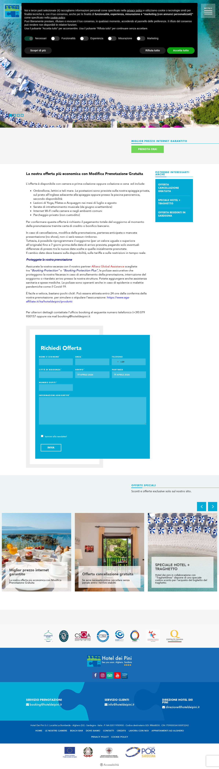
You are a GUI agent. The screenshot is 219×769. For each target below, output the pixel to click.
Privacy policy (100, 737)
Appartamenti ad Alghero (168, 731)
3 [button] (18, 115)
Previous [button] (201, 506)
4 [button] (22, 115)
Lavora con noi (139, 731)
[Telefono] (129, 362)
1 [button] (10, 115)
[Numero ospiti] (56, 387)
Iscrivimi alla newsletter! (54, 436)
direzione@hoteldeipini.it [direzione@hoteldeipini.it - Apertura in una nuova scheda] (179, 707)
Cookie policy (119, 737)
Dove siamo (93, 731)
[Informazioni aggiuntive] (92, 411)
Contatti (108, 731)
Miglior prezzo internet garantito (29, 572)
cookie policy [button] (57, 17)
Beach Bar (76, 731)
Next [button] (212, 506)
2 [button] (14, 115)
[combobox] (118, 362)
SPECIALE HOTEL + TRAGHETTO (169, 202)
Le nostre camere (56, 731)
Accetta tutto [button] (181, 50)
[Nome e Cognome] (56, 362)
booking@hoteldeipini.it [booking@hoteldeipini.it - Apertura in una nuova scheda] (46, 704)
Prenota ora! (147, 149)
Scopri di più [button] (38, 50)
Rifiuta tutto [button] (152, 50)
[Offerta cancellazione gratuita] (109, 552)
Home (38, 731)
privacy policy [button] (135, 10)
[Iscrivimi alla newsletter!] (42, 436)
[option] (109, 64)
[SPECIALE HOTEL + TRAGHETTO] (182, 552)
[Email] (92, 362)
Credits (121, 731)
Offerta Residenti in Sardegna (171, 214)
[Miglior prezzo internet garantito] (36, 552)
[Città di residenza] (56, 374)
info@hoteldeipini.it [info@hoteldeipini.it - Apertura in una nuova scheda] (121, 704)
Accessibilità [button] (111, 764)
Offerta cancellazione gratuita (168, 188)
